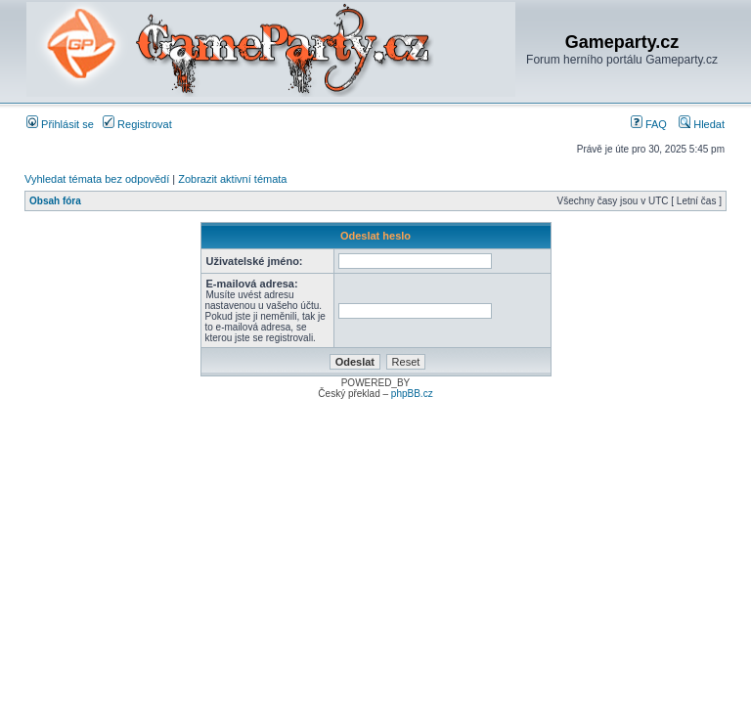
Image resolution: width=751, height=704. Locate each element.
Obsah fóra (55, 201)
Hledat (702, 124)
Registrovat (137, 124)
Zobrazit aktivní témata (232, 179)
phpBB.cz (412, 393)
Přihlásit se (60, 124)
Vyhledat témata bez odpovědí (96, 179)
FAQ (649, 124)
